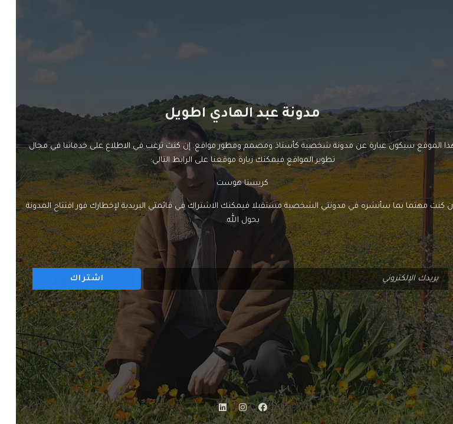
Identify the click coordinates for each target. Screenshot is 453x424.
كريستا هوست (226, 183)
